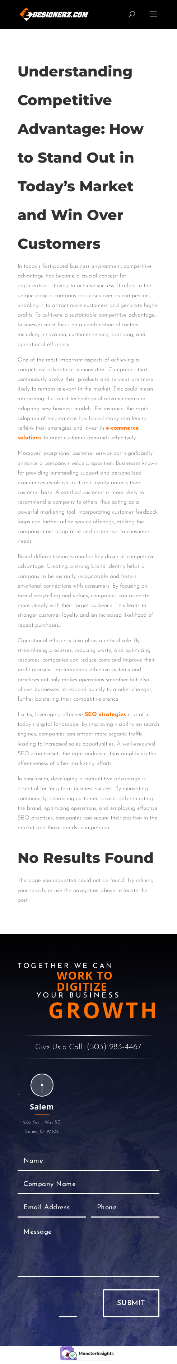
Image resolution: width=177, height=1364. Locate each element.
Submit (131, 1303)
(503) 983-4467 (114, 1047)
